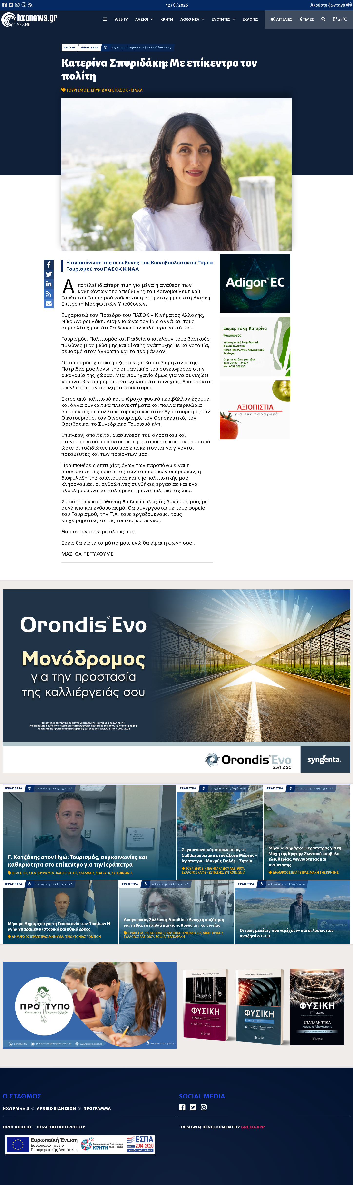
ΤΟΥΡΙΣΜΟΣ (78, 90)
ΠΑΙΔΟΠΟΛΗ (153, 933)
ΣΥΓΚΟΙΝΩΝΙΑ (121, 873)
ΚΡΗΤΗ (166, 19)
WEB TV (121, 19)
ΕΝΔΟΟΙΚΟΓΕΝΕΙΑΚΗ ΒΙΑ (183, 933)
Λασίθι (144, 19)
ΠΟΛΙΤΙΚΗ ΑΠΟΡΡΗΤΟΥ (61, 1127)
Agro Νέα (192, 19)
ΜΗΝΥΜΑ (56, 937)
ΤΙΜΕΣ (307, 19)
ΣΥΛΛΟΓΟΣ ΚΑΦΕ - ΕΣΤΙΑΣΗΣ (202, 872)
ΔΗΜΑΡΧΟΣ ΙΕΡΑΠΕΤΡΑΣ (291, 872)
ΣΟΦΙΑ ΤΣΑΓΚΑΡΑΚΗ (170, 937)
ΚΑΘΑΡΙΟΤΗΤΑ (66, 873)
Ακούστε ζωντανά (331, 5)
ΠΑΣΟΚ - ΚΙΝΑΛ (129, 90)
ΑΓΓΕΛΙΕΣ (281, 19)
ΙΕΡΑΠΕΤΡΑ (89, 47)
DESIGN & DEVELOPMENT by (223, 1127)
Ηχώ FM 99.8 (16, 1109)
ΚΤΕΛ (32, 873)
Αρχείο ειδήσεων (56, 1109)
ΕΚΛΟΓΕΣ (250, 19)
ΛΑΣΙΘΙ (69, 47)
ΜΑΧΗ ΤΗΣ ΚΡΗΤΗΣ (324, 872)
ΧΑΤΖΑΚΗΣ (86, 873)
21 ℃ (340, 19)
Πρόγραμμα (97, 1109)
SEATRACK (103, 873)
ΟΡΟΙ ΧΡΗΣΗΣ (17, 1127)
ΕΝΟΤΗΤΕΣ (223, 19)
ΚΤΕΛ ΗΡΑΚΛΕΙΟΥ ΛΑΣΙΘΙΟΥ (224, 868)
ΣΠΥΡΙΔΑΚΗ (101, 90)
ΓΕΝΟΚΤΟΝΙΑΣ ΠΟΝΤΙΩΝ (82, 937)
